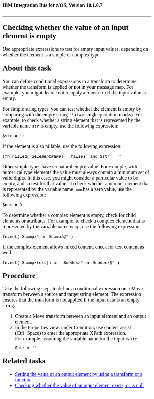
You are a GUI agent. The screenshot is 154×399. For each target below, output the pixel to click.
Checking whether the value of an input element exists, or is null (79, 391)
